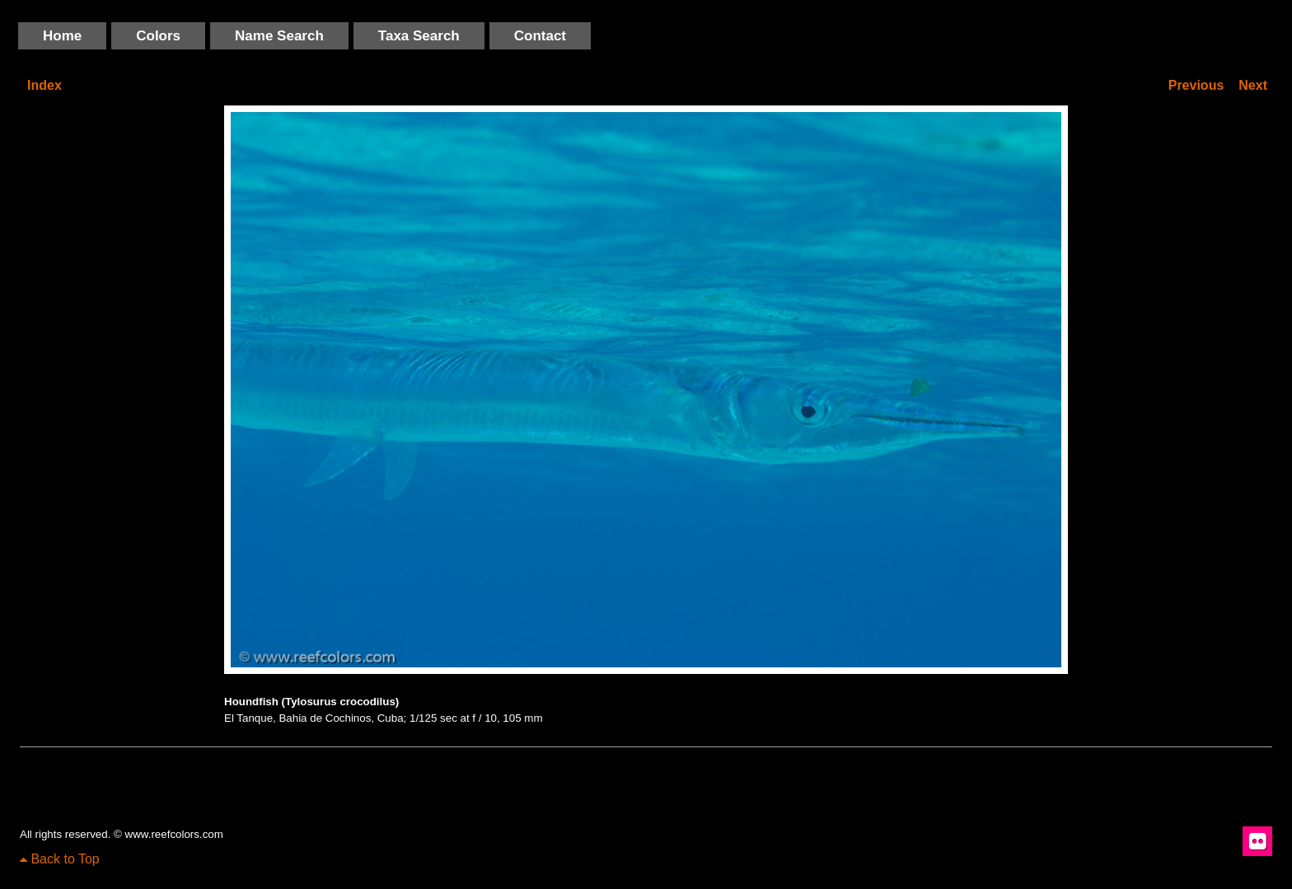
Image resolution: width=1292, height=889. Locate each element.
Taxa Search (419, 36)
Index (44, 85)
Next (1252, 85)
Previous (1196, 85)
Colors (158, 36)
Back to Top (60, 859)
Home (62, 36)
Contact (540, 36)
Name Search (279, 36)
